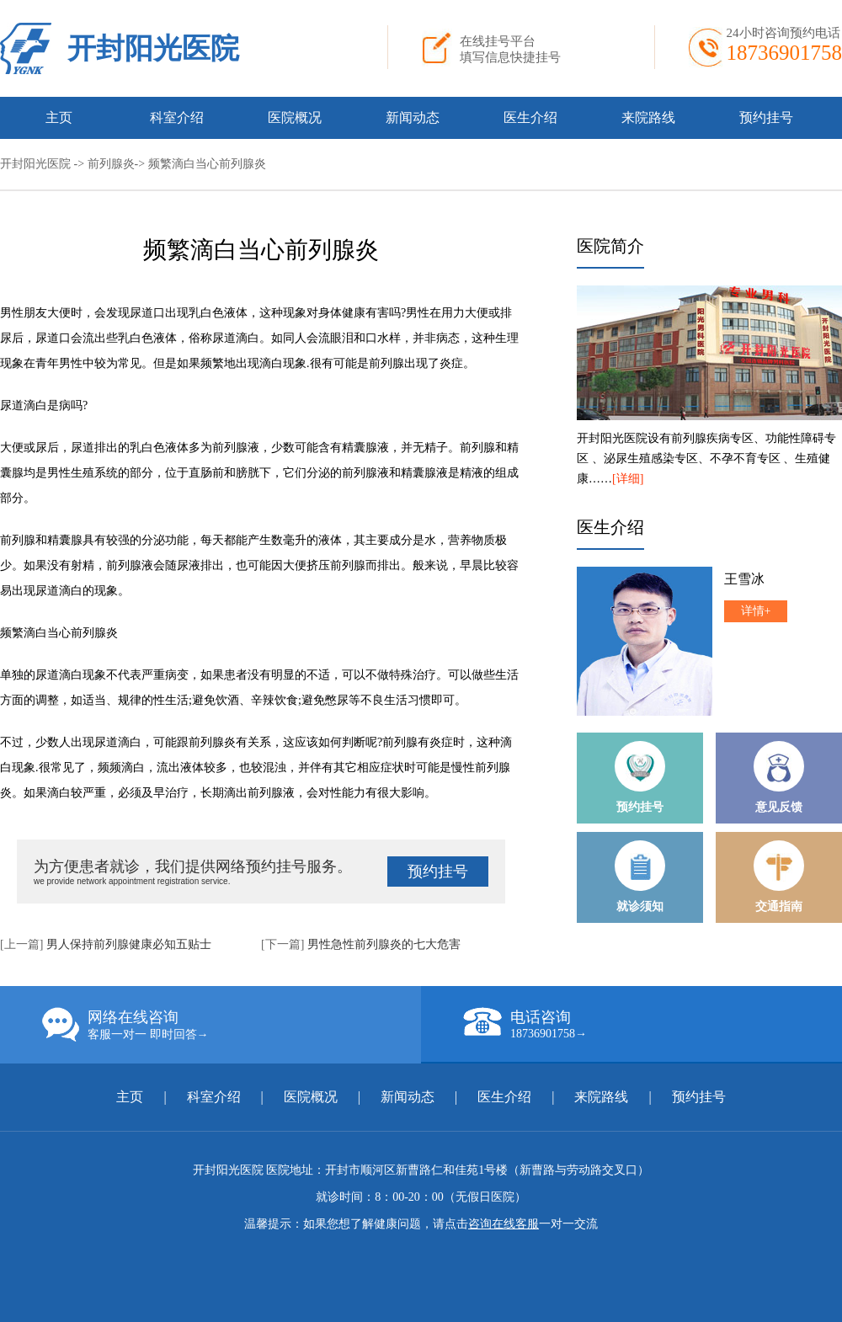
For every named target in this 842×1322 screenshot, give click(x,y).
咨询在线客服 (503, 1224)
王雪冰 (744, 579)
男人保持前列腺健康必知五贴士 (128, 944)
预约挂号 (766, 117)
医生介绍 (530, 117)
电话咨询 (652, 1024)
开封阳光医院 (153, 48)
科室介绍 (177, 117)
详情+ (756, 611)
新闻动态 (413, 117)
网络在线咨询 (231, 1024)
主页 (58, 117)
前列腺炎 (111, 163)
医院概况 (295, 117)
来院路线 (648, 117)
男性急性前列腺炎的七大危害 (384, 944)
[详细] (627, 478)
